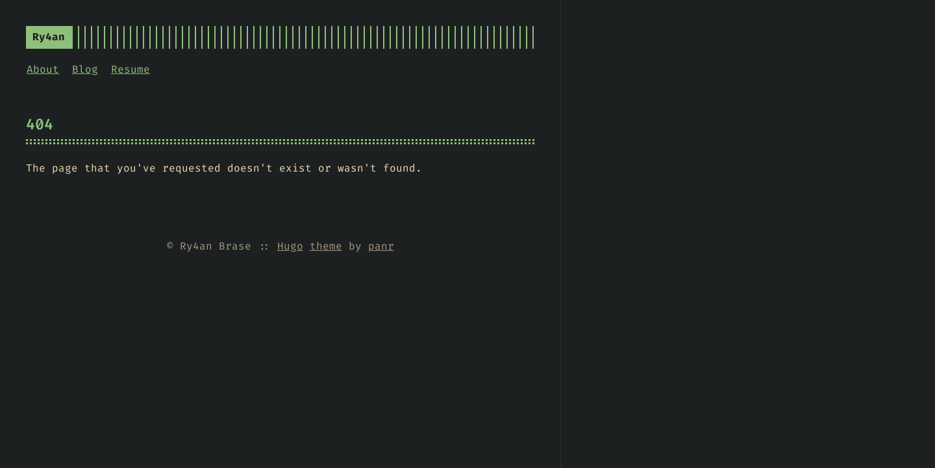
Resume (130, 69)
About (43, 69)
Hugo (290, 246)
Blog (85, 69)
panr (381, 246)
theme (326, 246)
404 (39, 124)
